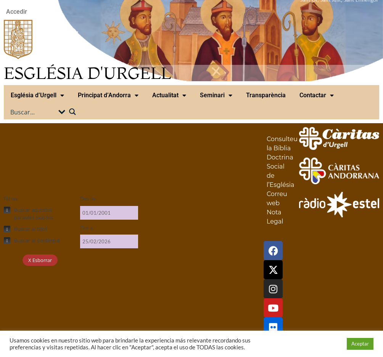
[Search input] (33, 111)
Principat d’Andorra (108, 95)
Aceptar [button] (360, 344)
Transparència (266, 95)
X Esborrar (40, 260)
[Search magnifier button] (72, 111)
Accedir (16, 11)
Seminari (216, 95)
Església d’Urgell (37, 95)
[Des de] (109, 213)
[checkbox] (38, 213)
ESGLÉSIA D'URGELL (87, 73)
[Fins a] (109, 241)
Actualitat (169, 95)
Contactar (316, 95)
